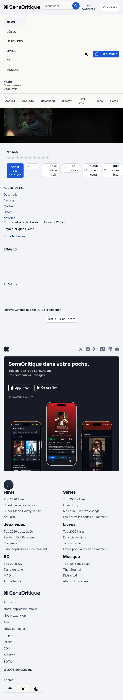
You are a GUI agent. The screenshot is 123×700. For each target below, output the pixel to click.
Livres (69, 524)
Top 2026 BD (13, 564)
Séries (69, 492)
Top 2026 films (14, 499)
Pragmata (10, 543)
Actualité (10, 517)
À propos (10, 602)
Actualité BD (12, 581)
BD (6, 556)
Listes (10, 284)
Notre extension (15, 615)
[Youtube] (117, 350)
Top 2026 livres (73, 531)
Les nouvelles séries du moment (85, 517)
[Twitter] (80, 350)
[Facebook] (88, 350)
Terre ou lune (13, 569)
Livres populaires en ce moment (85, 549)
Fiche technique (15, 236)
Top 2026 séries (74, 499)
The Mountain (72, 569)
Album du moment (76, 581)
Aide (7, 622)
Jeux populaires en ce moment (25, 549)
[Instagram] (95, 350)
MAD (7, 575)
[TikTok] (102, 350)
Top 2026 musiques (76, 564)
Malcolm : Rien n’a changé (81, 511)
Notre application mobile (21, 609)
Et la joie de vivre (74, 537)
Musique (71, 556)
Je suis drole (72, 543)
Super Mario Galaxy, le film (22, 511)
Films (9, 492)
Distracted (70, 575)
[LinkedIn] (110, 350)
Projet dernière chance (19, 505)
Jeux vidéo (15, 524)
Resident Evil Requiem (19, 537)
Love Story (70, 505)
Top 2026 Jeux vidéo (18, 531)
